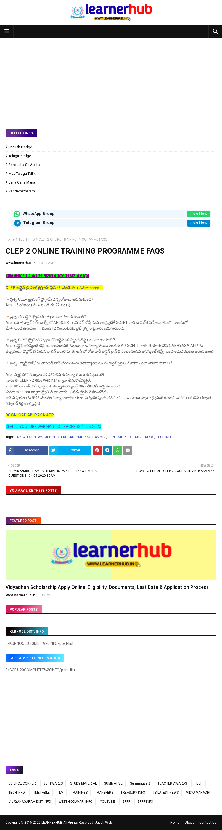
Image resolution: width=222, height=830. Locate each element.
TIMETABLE (41, 792)
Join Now (198, 213)
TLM (60, 792)
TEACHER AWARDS (172, 783)
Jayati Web (103, 822)
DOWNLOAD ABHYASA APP (30, 415)
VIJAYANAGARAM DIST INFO (30, 802)
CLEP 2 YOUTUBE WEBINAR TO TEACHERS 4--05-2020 (53, 426)
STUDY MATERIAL (83, 783)
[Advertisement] (111, 79)
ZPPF (126, 802)
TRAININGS (79, 792)
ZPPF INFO (145, 802)
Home (10, 239)
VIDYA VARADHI (198, 792)
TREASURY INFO (133, 792)
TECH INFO (26, 239)
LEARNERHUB (51, 822)
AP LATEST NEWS (30, 437)
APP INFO (52, 437)
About (189, 822)
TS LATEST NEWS (166, 792)
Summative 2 (140, 783)
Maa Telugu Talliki (22, 173)
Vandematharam (22, 191)
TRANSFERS (104, 792)
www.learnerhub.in (20, 263)
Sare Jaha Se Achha (24, 165)
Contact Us (207, 822)
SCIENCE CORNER (22, 783)
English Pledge (20, 147)
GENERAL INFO (120, 437)
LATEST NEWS (143, 437)
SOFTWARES (53, 783)
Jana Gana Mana (22, 182)
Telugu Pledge (20, 156)
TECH (198, 783)
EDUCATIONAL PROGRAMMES (83, 437)
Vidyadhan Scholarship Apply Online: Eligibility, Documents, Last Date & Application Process (107, 587)
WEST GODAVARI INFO (75, 802)
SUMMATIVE (113, 783)
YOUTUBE (107, 802)
